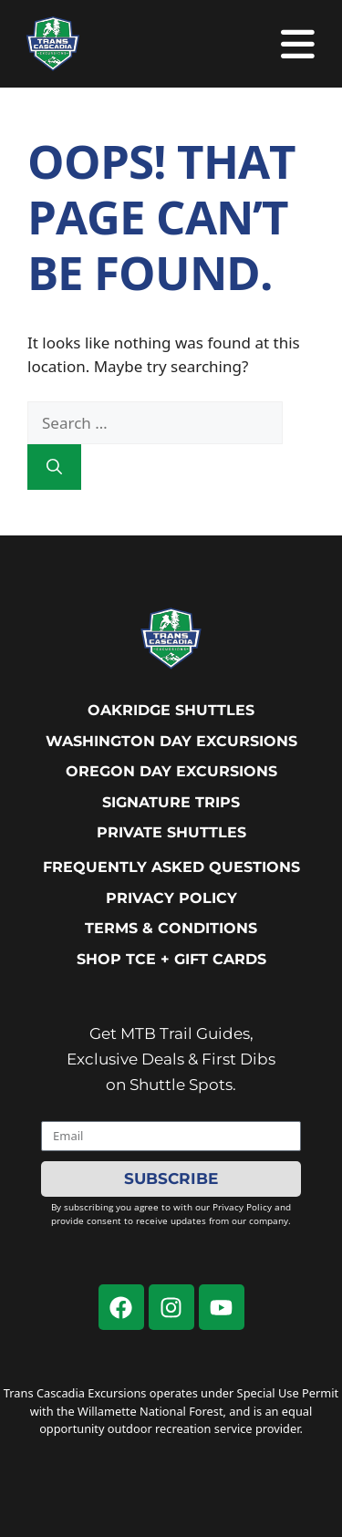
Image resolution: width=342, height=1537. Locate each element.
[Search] (54, 466)
